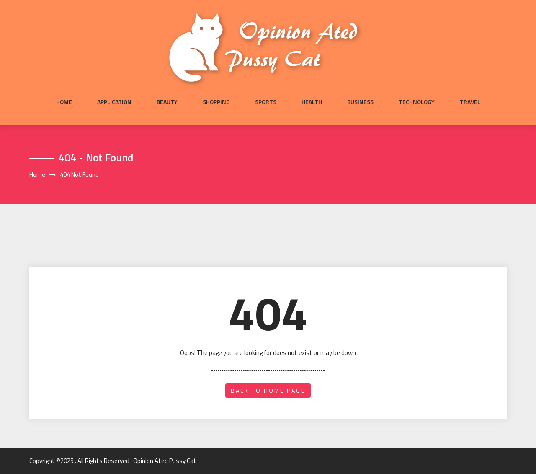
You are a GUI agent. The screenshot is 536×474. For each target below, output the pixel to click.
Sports (265, 102)
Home (64, 102)
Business (360, 102)
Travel (470, 102)
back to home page (268, 390)
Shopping (216, 102)
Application (114, 102)
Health (312, 102)
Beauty (167, 102)
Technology (417, 102)
